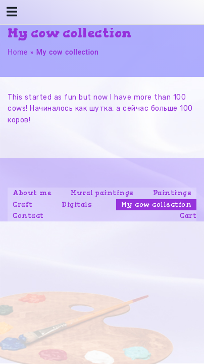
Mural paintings (102, 193)
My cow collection (156, 204)
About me (32, 193)
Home (18, 52)
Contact (28, 215)
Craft (23, 204)
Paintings (172, 193)
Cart (188, 215)
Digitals (77, 204)
